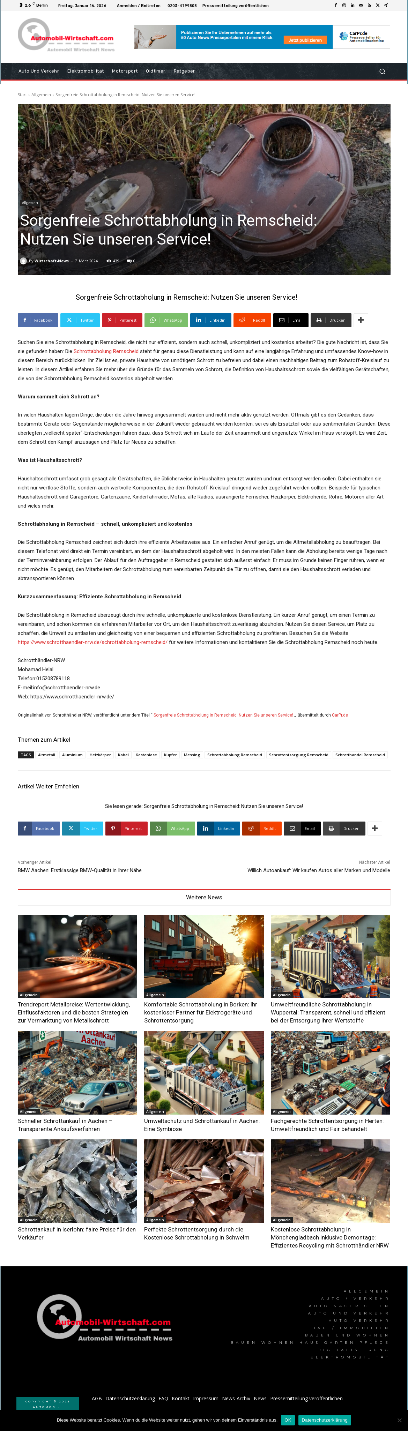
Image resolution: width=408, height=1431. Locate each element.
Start (22, 95)
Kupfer (170, 754)
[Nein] (399, 1420)
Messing (192, 754)
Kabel (123, 754)
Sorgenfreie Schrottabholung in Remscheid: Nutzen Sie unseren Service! (223, 715)
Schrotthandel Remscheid (360, 754)
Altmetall (46, 754)
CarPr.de (340, 715)
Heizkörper (100, 754)
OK (287, 1420)
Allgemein (41, 95)
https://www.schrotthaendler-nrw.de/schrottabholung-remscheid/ (93, 642)
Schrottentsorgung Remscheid (298, 754)
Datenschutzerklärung (325, 1420)
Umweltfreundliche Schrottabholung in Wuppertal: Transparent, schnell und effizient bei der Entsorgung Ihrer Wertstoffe (329, 1010)
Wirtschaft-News (52, 260)
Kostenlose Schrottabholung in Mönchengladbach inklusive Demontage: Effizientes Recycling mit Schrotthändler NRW (321, 1230)
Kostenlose (146, 754)
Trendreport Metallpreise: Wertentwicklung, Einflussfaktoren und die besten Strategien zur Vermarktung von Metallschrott (64, 1010)
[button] (382, 71)
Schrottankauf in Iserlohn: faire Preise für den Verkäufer (73, 1223)
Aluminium (72, 754)
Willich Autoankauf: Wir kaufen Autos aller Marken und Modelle (318, 870)
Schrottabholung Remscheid (107, 351)
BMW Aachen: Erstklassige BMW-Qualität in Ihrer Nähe (80, 870)
